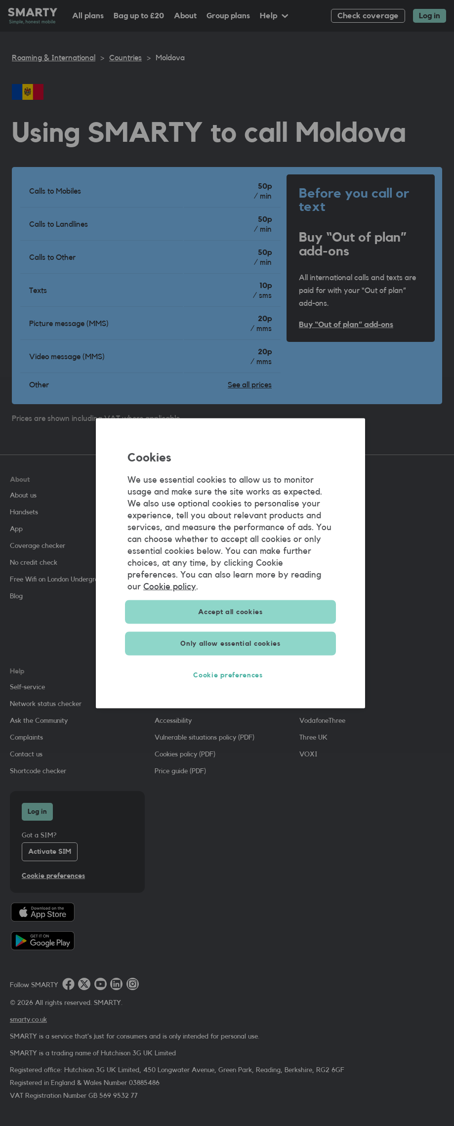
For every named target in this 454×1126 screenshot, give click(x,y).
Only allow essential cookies (230, 643)
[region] (230, 563)
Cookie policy (169, 586)
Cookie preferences (230, 674)
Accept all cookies (230, 611)
